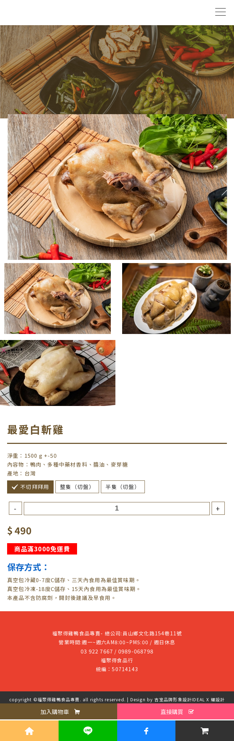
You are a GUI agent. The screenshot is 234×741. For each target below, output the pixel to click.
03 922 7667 (97, 651)
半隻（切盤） (122, 486)
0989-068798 (135, 651)
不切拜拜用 (34, 486)
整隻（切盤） (77, 486)
